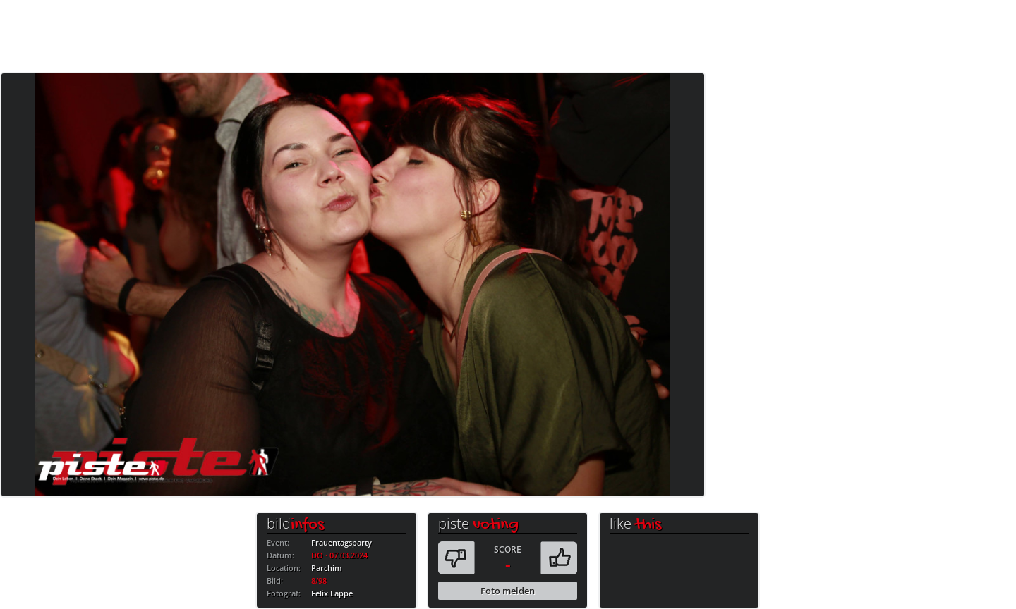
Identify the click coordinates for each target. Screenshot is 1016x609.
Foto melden (507, 590)
